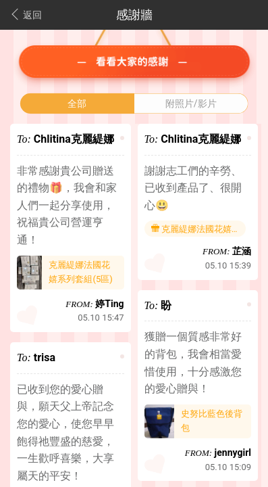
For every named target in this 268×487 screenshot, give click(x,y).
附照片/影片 (191, 103)
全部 (77, 103)
